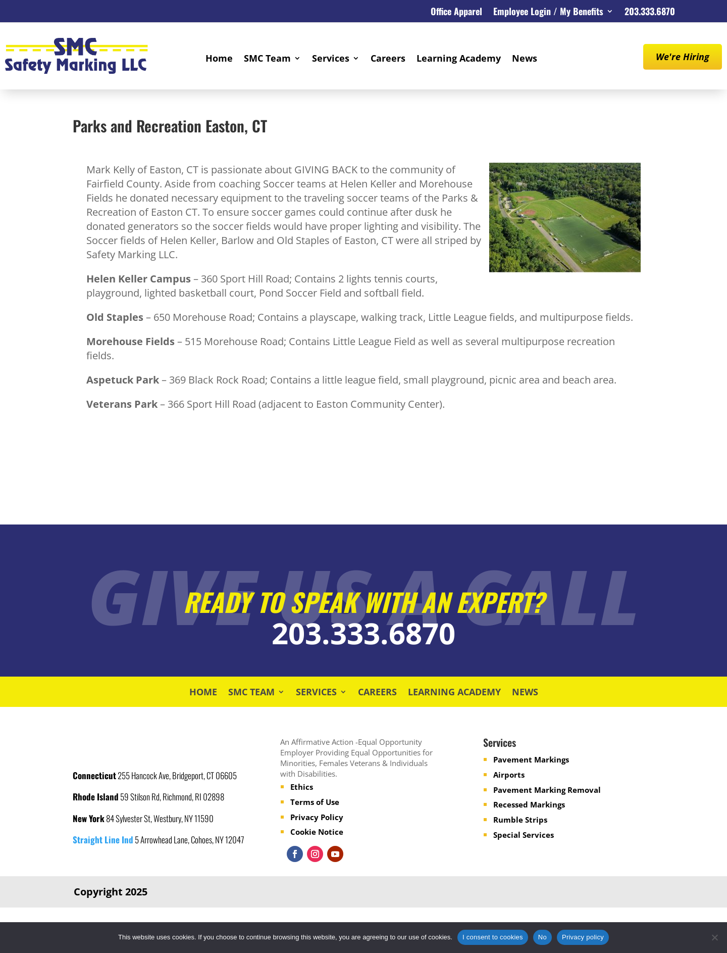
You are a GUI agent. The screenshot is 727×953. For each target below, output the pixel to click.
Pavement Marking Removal (547, 790)
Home (219, 59)
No (542, 937)
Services (330, 59)
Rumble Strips (520, 820)
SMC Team (267, 59)
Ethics (301, 787)
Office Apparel (456, 13)
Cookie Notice (316, 832)
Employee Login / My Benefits (548, 13)
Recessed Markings (529, 804)
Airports (509, 775)
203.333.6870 (650, 13)
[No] (714, 937)
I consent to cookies (492, 937)
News (524, 59)
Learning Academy (459, 59)
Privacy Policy (316, 817)
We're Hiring (682, 57)
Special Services (523, 835)
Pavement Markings (531, 759)
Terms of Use (314, 802)
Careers (388, 59)
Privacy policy (583, 937)
